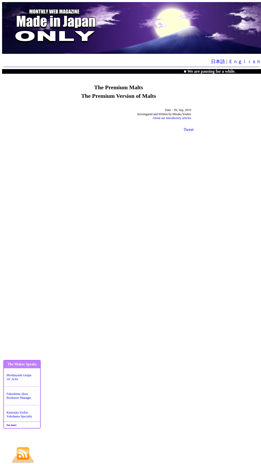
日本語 (218, 61)
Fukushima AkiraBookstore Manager (18, 396)
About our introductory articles (172, 118)
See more (11, 425)
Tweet (189, 129)
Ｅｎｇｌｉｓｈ (244, 61)
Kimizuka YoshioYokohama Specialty (19, 414)
